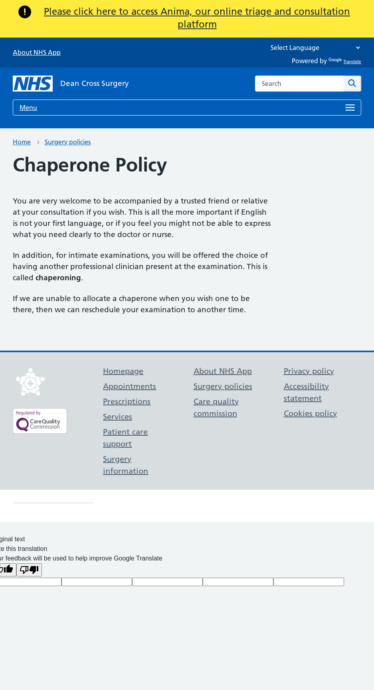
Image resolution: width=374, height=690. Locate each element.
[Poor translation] (29, 569)
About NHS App (37, 52)
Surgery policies (68, 142)
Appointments (129, 386)
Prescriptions (126, 401)
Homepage (123, 371)
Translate (344, 61)
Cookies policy (310, 413)
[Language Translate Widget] (313, 48)
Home (22, 142)
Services (117, 416)
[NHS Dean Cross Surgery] (71, 84)
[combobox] (299, 84)
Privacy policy (309, 371)
